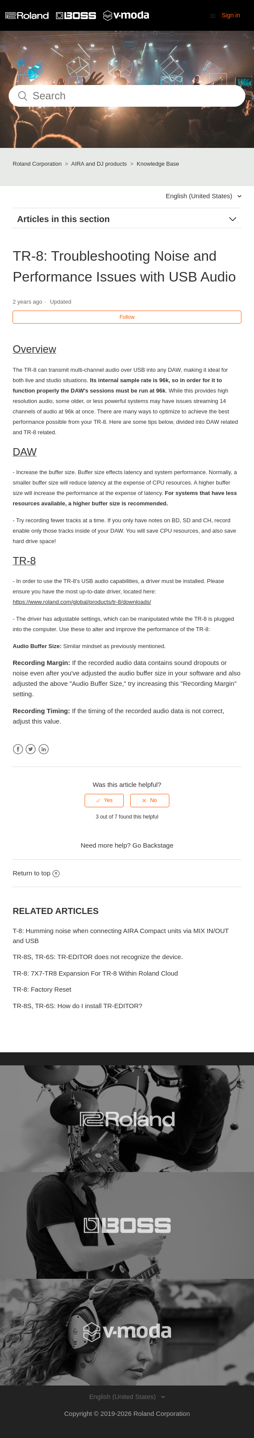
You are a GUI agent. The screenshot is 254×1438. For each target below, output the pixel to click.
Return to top (36, 873)
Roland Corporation (37, 164)
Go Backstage (152, 845)
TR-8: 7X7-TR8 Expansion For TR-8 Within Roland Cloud (95, 973)
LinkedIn (43, 749)
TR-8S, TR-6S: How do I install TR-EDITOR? (77, 1005)
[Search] (127, 96)
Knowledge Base (158, 164)
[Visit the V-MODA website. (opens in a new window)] (127, 1332)
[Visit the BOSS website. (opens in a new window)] (127, 1225)
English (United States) (200, 196)
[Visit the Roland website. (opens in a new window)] (127, 1118)
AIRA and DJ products (99, 164)
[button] (212, 16)
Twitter (30, 749)
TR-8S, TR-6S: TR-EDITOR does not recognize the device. (98, 956)
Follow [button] (127, 317)
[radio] (104, 800)
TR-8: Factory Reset (42, 989)
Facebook (18, 749)
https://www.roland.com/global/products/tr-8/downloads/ (82, 602)
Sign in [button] (230, 15)
